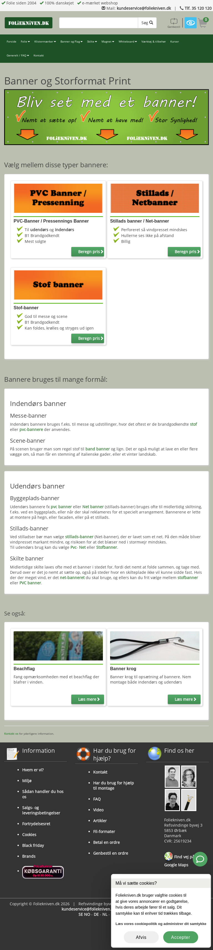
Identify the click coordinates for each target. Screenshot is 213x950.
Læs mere (89, 699)
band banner (97, 449)
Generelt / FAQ (18, 55)
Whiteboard (128, 41)
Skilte (92, 41)
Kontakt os (11, 733)
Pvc (73, 547)
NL (104, 914)
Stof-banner (26, 307)
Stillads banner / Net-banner (139, 221)
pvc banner (61, 506)
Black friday (33, 845)
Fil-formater (104, 831)
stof (193, 424)
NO (87, 914)
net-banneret (72, 577)
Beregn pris (91, 251)
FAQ (97, 799)
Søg (147, 22)
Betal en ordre (106, 842)
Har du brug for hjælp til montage (113, 785)
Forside (11, 41)
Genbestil (174, 22)
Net (82, 547)
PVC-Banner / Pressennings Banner (51, 221)
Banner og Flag (71, 41)
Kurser (174, 41)
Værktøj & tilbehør (153, 41)
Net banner (93, 506)
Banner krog (123, 668)
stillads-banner (79, 536)
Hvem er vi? (33, 769)
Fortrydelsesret (36, 823)
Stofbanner (106, 547)
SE (80, 914)
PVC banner (30, 582)
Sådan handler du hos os (43, 794)
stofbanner (188, 577)
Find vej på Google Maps (179, 859)
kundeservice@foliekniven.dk (144, 8)
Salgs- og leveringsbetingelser (41, 810)
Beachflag (24, 668)
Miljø (26, 780)
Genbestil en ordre (110, 853)
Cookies (29, 834)
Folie (25, 41)
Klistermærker (45, 41)
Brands (29, 856)
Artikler (100, 820)
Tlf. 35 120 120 (198, 8)
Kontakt (39, 55)
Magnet (108, 41)
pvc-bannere (31, 429)
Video (98, 809)
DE (96, 914)
